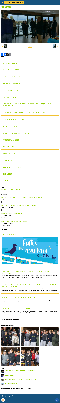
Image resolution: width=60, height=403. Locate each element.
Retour (30, 46)
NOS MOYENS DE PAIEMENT (12, 167)
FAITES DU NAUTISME (9, 235)
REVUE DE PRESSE (9, 160)
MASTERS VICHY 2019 (11, 383)
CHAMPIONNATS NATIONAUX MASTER (11, 213)
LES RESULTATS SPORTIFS (11, 126)
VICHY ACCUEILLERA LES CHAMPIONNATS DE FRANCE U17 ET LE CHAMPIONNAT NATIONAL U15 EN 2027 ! (29, 286)
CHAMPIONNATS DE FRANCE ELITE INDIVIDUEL (18, 309)
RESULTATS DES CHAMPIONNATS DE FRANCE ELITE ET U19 (22, 298)
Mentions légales (25, 401)
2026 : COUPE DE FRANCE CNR (13, 119)
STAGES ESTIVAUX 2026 (11, 140)
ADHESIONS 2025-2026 (11, 90)
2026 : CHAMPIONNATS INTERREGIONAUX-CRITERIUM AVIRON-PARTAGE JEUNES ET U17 (28, 105)
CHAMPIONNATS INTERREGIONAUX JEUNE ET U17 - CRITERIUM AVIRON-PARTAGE (23, 197)
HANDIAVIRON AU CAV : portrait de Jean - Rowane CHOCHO (21, 379)
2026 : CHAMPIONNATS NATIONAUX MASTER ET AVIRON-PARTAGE (25, 113)
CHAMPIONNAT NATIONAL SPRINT (10, 190)
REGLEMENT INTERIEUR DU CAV (14, 97)
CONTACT (6, 181)
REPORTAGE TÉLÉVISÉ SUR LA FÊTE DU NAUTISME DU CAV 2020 (22, 371)
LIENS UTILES (7, 174)
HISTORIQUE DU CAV (10, 63)
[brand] (12, 2)
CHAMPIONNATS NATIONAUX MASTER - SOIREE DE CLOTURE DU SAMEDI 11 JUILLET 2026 (28, 272)
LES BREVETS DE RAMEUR (11, 83)
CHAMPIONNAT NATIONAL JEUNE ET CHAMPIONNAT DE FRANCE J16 (19, 205)
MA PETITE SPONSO (9, 153)
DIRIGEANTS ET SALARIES (11, 70)
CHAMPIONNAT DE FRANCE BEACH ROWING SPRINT (15, 221)
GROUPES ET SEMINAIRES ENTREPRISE (16, 133)
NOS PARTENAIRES (9, 147)
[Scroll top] (57, 400)
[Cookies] (3, 400)
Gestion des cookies (34, 401)
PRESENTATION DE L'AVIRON (12, 77)
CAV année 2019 (9, 375)
